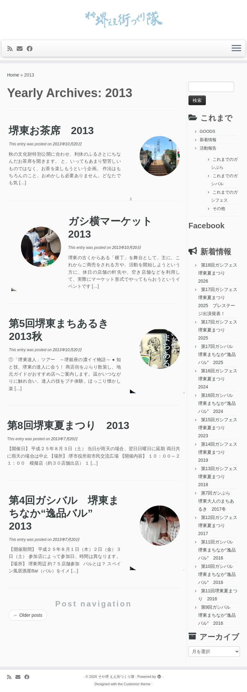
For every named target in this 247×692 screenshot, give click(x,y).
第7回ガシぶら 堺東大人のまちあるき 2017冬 (216, 501)
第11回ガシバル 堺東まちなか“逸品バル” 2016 (217, 549)
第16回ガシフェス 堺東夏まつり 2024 (220, 378)
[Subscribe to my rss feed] (12, 49)
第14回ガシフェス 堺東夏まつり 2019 (220, 452)
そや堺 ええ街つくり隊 (116, 676)
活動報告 (208, 148)
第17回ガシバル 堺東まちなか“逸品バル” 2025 (217, 354)
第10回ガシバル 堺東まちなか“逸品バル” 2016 (217, 574)
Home (13, 74)
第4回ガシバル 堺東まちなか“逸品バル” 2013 (64, 513)
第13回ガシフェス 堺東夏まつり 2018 (220, 476)
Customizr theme (137, 684)
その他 (219, 208)
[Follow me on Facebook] (32, 49)
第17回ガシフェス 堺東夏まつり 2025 (220, 330)
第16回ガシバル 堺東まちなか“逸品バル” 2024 (217, 403)
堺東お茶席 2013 (51, 130)
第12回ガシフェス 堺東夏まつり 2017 (220, 525)
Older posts (28, 615)
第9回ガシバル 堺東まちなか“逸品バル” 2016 (217, 615)
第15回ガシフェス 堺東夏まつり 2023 (220, 427)
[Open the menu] (236, 48)
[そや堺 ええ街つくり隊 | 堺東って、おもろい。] (123, 19)
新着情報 (208, 139)
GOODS (207, 131)
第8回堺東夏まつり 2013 (68, 425)
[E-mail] (22, 49)
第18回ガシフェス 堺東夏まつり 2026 (220, 273)
